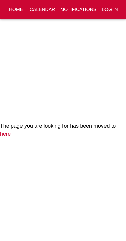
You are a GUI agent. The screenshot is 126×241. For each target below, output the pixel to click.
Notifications (78, 9)
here (5, 134)
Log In (110, 9)
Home (16, 9)
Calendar (42, 9)
